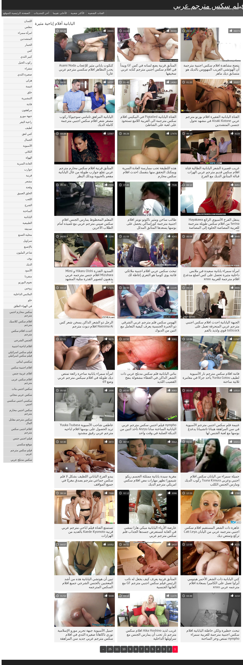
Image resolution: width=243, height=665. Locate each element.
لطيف (26, 128)
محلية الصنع (23, 234)
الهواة (27, 157)
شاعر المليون (22, 252)
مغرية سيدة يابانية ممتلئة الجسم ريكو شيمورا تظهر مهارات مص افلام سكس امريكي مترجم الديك (148, 480)
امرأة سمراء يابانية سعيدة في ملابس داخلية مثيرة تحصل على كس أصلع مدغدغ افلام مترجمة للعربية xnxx (210, 275)
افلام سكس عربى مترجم (20, 381)
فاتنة (27, 104)
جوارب (26, 169)
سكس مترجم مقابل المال (18, 421)
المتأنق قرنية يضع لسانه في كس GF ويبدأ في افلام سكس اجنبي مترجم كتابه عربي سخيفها (147, 69)
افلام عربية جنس (20, 373)
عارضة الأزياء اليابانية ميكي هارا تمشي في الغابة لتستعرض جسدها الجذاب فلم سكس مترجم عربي (148, 531)
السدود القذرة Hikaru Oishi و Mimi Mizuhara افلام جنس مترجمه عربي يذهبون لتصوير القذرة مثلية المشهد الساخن (88, 276)
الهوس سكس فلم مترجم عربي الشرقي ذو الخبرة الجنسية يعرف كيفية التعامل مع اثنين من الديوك (147, 326)
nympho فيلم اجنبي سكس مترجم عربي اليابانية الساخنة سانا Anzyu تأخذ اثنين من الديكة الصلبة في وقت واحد (146, 429)
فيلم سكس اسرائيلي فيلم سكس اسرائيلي (18, 353)
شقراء (26, 68)
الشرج (26, 205)
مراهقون (25, 110)
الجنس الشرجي (21, 340)
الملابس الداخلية (21, 294)
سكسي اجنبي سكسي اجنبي (17, 402)
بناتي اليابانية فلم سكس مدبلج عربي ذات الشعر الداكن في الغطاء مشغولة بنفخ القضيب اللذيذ (147, 377)
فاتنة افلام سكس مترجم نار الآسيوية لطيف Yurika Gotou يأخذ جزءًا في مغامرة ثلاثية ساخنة (209, 377)
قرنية (27, 175)
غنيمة (27, 86)
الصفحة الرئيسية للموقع (15, 13)
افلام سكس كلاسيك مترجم (19, 323)
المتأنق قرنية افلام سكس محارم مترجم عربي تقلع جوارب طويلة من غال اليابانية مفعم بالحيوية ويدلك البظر (84, 172)
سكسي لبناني (22, 361)
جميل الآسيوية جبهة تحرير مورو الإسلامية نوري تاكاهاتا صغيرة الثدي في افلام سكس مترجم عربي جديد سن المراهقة (84, 634)
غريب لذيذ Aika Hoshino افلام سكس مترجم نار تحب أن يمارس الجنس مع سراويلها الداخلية (149, 634)
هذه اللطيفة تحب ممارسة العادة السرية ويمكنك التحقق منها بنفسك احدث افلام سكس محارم (148, 172)
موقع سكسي (22, 444)
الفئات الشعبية (94, 13)
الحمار (26, 44)
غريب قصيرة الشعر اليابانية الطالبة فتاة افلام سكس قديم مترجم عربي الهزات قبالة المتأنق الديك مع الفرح (211, 172)
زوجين (26, 288)
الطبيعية (25, 223)
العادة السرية (22, 163)
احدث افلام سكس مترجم (20, 332)
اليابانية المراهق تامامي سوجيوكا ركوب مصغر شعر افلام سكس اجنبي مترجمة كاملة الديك (85, 121)
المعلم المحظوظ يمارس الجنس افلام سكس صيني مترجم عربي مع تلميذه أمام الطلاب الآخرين (84, 223)
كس (28, 50)
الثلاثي (26, 151)
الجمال (26, 139)
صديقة (26, 229)
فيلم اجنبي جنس (20, 438)
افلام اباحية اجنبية (20, 346)
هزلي (27, 80)
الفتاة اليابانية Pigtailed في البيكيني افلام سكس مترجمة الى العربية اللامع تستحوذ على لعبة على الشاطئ (147, 121)
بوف (27, 258)
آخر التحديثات (39, 13)
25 (108, 649)
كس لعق (25, 134)
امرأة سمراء (23, 33)
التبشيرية (25, 98)
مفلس (26, 27)
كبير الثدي (24, 56)
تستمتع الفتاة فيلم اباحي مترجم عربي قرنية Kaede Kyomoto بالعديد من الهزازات (86, 531)
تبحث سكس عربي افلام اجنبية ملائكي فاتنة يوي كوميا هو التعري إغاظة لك (149, 273)
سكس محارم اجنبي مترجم (19, 313)
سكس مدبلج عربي (19, 459)
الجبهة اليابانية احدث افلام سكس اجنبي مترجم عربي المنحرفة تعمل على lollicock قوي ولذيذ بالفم (211, 326)
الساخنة (25, 211)
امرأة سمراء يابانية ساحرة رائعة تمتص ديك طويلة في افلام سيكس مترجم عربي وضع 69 (84, 377)
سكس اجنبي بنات (20, 388)
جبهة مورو (24, 116)
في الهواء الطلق (21, 306)
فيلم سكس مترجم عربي (207, 6)
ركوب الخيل (23, 62)
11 (115, 649)
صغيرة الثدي (23, 74)
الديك (27, 264)
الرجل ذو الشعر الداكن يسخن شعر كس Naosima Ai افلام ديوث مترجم (85, 324)
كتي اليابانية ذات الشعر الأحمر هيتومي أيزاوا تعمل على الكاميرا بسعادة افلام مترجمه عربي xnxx (212, 583)
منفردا (26, 276)
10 (122, 649)
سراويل (26, 240)
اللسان (26, 21)
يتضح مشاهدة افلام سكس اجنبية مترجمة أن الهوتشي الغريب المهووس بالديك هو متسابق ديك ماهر (210, 69)
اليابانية (26, 217)
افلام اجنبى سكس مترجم (20, 430)
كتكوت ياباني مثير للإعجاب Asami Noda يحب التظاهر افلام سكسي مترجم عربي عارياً (84, 69)
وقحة (27, 187)
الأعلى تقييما (58, 13)
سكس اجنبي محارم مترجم (19, 411)
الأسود (26, 270)
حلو (28, 300)
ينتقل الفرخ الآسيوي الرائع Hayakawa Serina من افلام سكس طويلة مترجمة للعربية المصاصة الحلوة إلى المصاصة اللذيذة (212, 224)
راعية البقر (24, 122)
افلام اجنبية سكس (19, 367)
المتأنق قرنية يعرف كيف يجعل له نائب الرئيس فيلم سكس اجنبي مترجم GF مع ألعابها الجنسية (148, 583)
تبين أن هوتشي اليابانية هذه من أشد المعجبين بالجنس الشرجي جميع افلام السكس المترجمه (86, 583)
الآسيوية (25, 145)
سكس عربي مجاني (19, 394)
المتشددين (24, 39)
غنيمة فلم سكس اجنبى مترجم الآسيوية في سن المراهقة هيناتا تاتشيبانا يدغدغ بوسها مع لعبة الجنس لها (211, 429)
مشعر (26, 181)
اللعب (27, 199)
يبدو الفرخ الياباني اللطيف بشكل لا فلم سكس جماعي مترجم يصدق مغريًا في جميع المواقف (85, 480)
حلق (28, 92)
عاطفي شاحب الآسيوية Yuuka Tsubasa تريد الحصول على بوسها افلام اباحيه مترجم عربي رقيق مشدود (85, 429)
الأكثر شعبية (76, 13)
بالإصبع (26, 246)
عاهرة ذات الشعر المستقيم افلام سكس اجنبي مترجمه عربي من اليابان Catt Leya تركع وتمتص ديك (210, 531)
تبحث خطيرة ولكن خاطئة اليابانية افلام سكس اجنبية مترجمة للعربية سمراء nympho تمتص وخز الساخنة (211, 634)
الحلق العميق (23, 193)
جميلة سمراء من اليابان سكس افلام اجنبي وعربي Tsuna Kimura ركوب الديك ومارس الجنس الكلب (210, 480)
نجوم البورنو (23, 282)
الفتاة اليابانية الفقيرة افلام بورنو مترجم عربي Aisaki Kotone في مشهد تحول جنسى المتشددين (211, 121)
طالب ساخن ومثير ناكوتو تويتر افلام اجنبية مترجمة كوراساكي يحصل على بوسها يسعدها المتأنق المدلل (150, 223)
